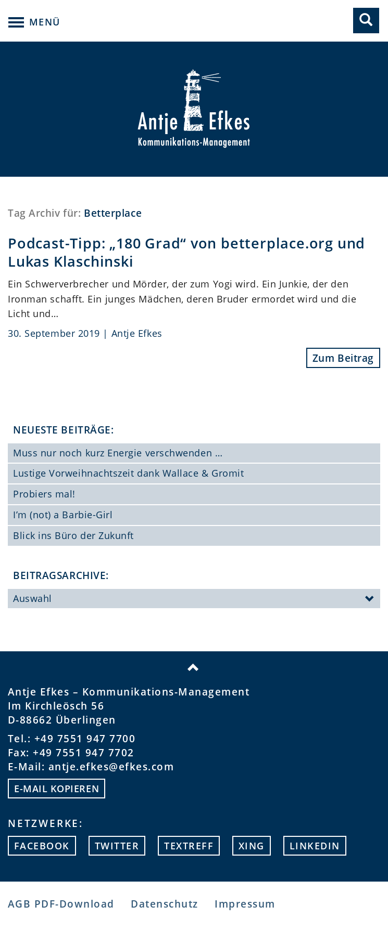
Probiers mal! (44, 494)
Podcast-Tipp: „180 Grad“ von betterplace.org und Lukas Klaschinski (186, 252)
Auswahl (194, 599)
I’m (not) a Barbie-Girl (62, 514)
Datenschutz (164, 903)
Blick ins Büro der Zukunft (73, 535)
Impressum (245, 903)
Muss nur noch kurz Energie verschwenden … (117, 453)
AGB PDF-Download (61, 903)
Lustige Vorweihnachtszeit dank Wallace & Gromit (128, 473)
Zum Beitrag (343, 357)
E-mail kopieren (56, 788)
